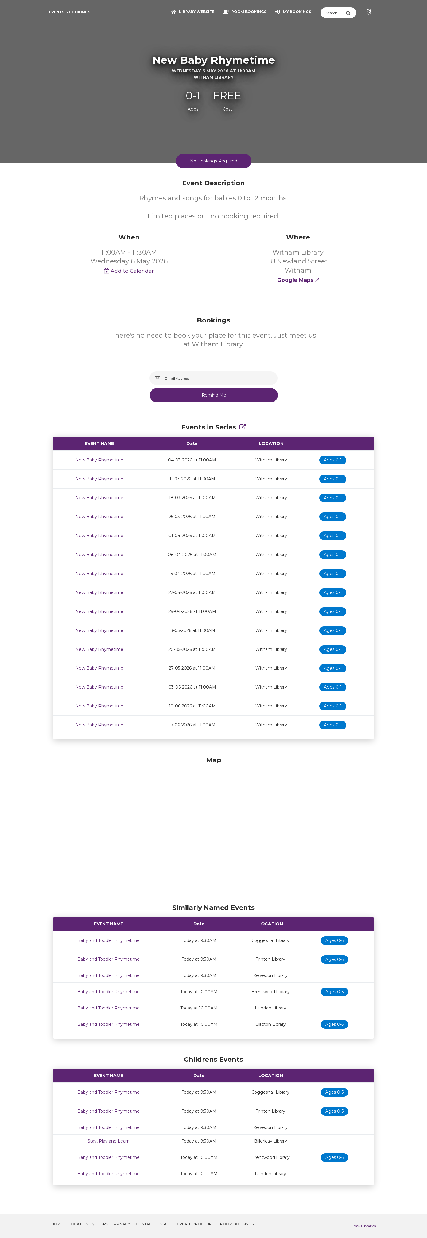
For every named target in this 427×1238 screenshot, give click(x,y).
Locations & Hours (88, 1224)
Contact (145, 1224)
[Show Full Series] (242, 427)
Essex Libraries (363, 1225)
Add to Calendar (129, 271)
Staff (165, 1224)
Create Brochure (195, 1224)
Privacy (122, 1224)
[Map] (213, 828)
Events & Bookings (69, 12)
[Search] (333, 12)
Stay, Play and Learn (108, 1141)
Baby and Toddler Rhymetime (108, 940)
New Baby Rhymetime (99, 460)
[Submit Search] (351, 12)
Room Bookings (237, 1224)
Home (57, 1224)
